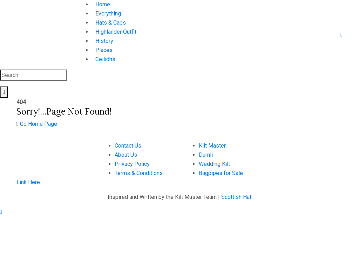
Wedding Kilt (214, 164)
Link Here (28, 182)
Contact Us (128, 145)
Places (104, 50)
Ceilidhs (105, 59)
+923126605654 (291, 145)
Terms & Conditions (139, 173)
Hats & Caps (110, 22)
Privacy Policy (132, 164)
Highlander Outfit (115, 31)
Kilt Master (212, 145)
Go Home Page (36, 124)
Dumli (206, 154)
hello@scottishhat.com (298, 154)
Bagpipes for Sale (221, 173)
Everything (108, 13)
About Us (126, 154)
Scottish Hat (236, 197)
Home (102, 4)
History (104, 41)
